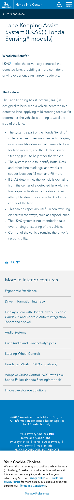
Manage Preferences (37, 494)
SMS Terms (25, 445)
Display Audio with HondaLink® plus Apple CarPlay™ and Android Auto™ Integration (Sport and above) (35, 317)
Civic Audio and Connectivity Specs (30, 343)
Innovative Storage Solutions (25, 390)
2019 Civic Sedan (13, 14)
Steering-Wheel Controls (22, 354)
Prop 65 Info (45, 445)
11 (11, 63)
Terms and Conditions (35, 438)
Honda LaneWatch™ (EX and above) (31, 364)
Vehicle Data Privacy (46, 442)
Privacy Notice (19, 442)
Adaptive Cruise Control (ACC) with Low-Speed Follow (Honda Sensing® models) (34, 378)
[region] (37, 475)
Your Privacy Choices (37, 434)
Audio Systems (15, 332)
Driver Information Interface (25, 301)
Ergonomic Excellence (21, 291)
